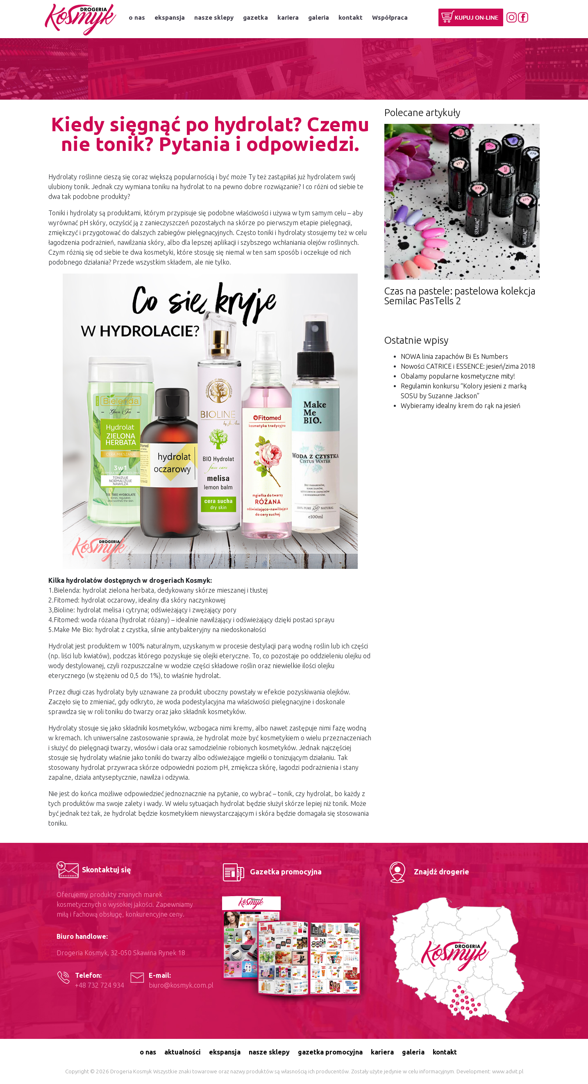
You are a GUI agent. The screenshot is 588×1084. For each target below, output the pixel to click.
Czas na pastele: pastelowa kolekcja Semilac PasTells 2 (460, 295)
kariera (288, 17)
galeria (318, 17)
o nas (137, 17)
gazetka (255, 17)
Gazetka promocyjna (271, 871)
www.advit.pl (507, 1071)
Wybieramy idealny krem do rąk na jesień (460, 405)
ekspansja (169, 17)
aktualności (182, 1052)
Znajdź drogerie (426, 871)
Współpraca (390, 17)
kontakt (350, 17)
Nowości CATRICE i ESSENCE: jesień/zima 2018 (468, 366)
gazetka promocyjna (330, 1052)
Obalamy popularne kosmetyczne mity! (458, 376)
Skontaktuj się (94, 869)
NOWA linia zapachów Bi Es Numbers (454, 356)
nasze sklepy (214, 17)
